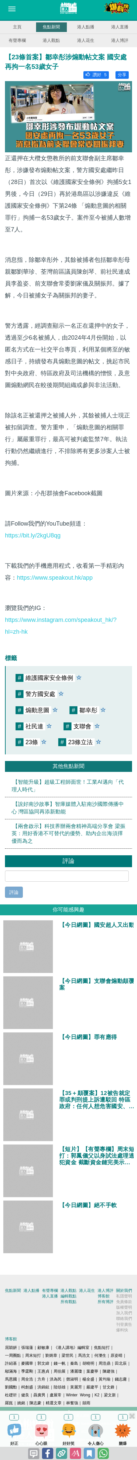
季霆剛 (27, 1371)
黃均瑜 (105, 1379)
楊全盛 (88, 1379)
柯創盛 (27, 1387)
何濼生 (100, 1355)
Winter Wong (78, 1395)
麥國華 (27, 1363)
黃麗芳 (76, 1387)
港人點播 (85, 26)
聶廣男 (39, 1395)
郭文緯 (43, 1363)
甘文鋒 (108, 1387)
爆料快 (122, 1330)
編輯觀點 (68, 1296)
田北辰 (121, 1363)
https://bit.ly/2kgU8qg (33, 535)
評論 (14, 892)
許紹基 (11, 1363)
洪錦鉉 (43, 1387)
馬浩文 (84, 1355)
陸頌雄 (60, 1387)
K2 (97, 1395)
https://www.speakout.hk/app (55, 577)
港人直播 (119, 26)
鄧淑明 (72, 1379)
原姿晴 (116, 1355)
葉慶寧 (92, 1371)
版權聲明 (124, 1307)
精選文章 (54, 1403)
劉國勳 (11, 1387)
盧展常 (56, 1395)
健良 (25, 1395)
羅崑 (9, 1403)
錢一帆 (60, 1363)
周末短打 (33, 1355)
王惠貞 (43, 1371)
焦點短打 (102, 1347)
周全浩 (27, 1379)
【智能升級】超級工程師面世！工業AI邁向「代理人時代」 (68, 785)
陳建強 (108, 1371)
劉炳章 (51, 1355)
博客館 (104, 1296)
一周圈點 (13, 1355)
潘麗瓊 (76, 1371)
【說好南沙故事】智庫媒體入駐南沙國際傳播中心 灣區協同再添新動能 (68, 807)
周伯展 (60, 1371)
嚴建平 (92, 1387)
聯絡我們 (124, 1318)
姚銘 (21, 1403)
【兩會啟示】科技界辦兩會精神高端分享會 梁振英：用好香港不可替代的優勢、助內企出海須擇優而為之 (68, 833)
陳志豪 (35, 1403)
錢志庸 (121, 1379)
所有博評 (106, 1301)
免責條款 (124, 1301)
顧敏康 (43, 1347)
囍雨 (86, 1403)
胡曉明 (88, 1363)
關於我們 (124, 1290)
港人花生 (85, 40)
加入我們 (124, 1313)
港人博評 (119, 40)
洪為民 (56, 1379)
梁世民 (67, 1355)
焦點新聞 (51, 26)
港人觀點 (51, 40)
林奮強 (72, 1403)
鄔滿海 (11, 1371)
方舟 (41, 1379)
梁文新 (110, 1395)
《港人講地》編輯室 (71, 1347)
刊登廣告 (124, 1324)
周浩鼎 (105, 1363)
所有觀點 (68, 1301)
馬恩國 (11, 1379)
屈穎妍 (11, 1347)
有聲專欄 (17, 40)
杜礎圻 (11, 1395)
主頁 (17, 26)
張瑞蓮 (27, 1347)
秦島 (74, 1363)
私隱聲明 (124, 1296)
